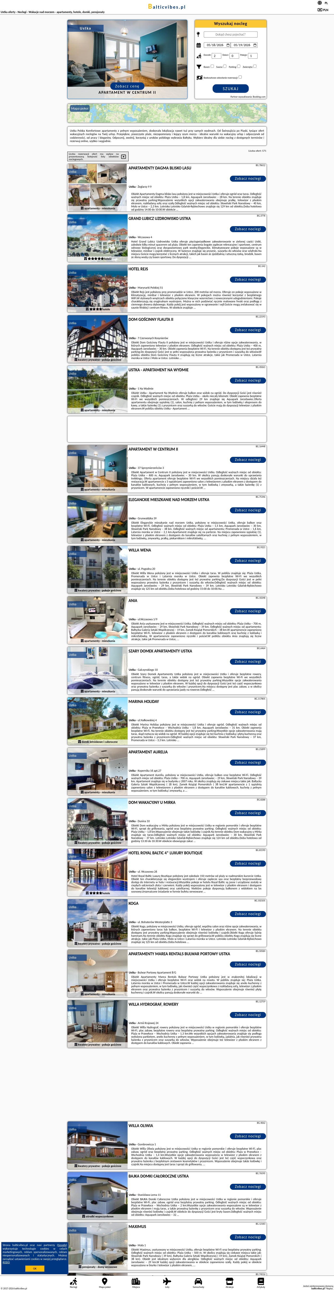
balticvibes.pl (167, 7)
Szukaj (231, 88)
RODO (6, 1262)
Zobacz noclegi (248, 178)
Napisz (329, 1288)
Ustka (72, 172)
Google (62, 1245)
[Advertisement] (167, 1085)
